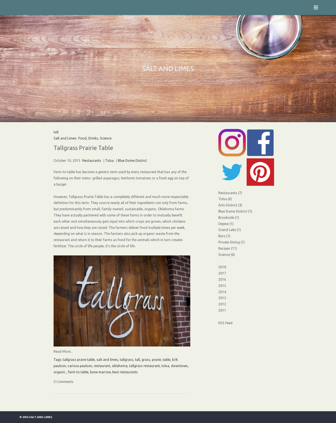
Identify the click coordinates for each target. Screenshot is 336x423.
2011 (222, 310)
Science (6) (226, 254)
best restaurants (125, 372)
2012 (222, 304)
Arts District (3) (230, 205)
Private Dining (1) (231, 242)
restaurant (102, 366)
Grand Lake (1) (229, 230)
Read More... (63, 351)
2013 (222, 298)
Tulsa (109, 160)
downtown (179, 366)
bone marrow (100, 372)
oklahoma (120, 366)
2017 (222, 273)
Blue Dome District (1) (235, 211)
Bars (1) (224, 236)
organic (60, 372)
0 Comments (63, 382)
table (166, 360)
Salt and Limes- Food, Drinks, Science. (83, 138)
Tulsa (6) (225, 199)
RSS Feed (225, 323)
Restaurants (91, 160)
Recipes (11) (227, 248)
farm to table (78, 372)
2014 (222, 292)
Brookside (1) (228, 217)
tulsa (165, 366)
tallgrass (126, 360)
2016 (222, 279)
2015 (222, 286)
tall (137, 360)
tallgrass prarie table (79, 360)
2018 (222, 267)
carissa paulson (80, 366)
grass (146, 360)
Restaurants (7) (230, 193)
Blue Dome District (132, 160)
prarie (156, 360)
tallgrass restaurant (144, 366)
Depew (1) (226, 224)
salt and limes (107, 360)
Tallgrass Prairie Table (83, 147)
